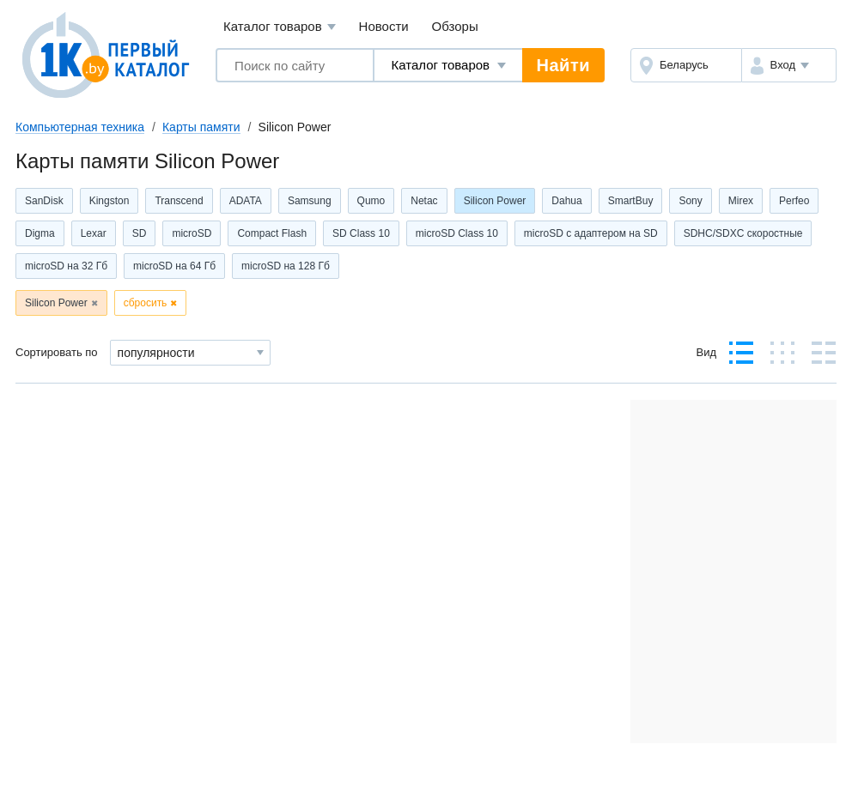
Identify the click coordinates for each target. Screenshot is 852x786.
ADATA (245, 201)
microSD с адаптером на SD (591, 233)
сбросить (145, 303)
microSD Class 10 (457, 233)
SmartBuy (631, 201)
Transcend (179, 201)
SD (139, 233)
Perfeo (794, 201)
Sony (690, 201)
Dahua (566, 201)
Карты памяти (201, 127)
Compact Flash (272, 233)
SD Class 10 (361, 233)
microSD (191, 233)
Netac (424, 201)
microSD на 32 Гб (66, 266)
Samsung (310, 201)
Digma (40, 233)
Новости (384, 26)
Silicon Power (495, 201)
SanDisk (44, 201)
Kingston (109, 201)
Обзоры (455, 26)
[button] (789, 65)
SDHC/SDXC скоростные (743, 233)
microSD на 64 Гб (174, 266)
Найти (563, 65)
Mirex (740, 201)
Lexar (93, 233)
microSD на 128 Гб (285, 266)
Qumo (371, 201)
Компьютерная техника (79, 127)
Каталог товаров (279, 27)
